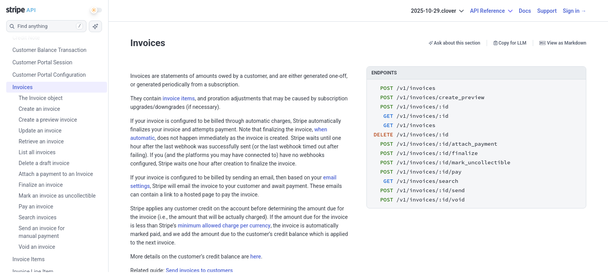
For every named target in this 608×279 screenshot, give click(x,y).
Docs (525, 11)
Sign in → (574, 11)
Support (546, 11)
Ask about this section (454, 43)
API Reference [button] (491, 11)
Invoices (147, 43)
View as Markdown (562, 43)
